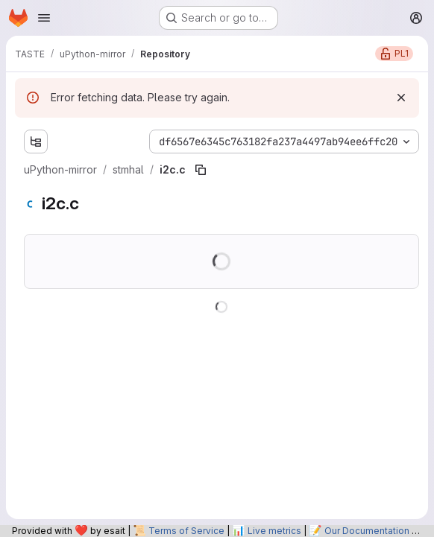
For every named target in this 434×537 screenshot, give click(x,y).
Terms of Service (186, 530)
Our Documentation (366, 530)
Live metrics (274, 530)
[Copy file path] (201, 170)
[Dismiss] (401, 98)
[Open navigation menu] (44, 18)
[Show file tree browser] (36, 141)
